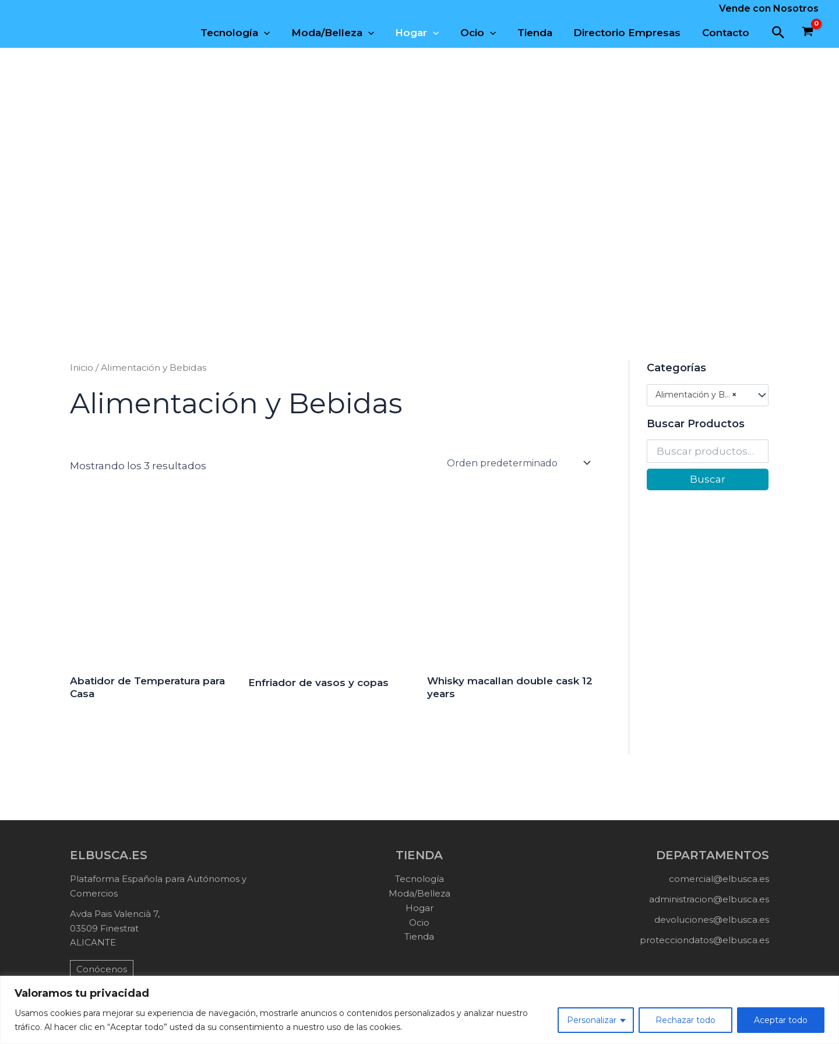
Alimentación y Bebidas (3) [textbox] (701, 394)
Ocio (483, 32)
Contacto (726, 32)
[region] (419, 1010)
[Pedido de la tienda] (518, 462)
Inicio (81, 367)
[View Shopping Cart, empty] (807, 32)
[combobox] (708, 395)
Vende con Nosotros (769, 8)
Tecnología (244, 32)
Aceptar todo (781, 1020)
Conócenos (101, 969)
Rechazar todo (685, 1020)
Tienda (538, 32)
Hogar (423, 32)
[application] (273, 32)
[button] (778, 33)
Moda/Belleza (340, 32)
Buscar (707, 479)
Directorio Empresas (629, 32)
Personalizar (591, 1020)
